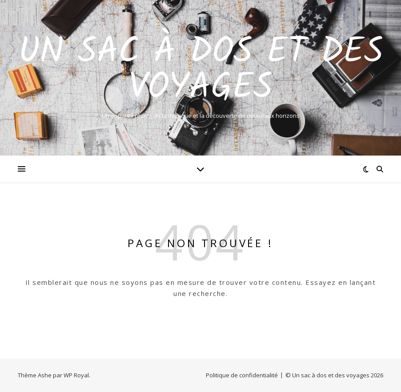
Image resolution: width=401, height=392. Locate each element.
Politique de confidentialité (242, 375)
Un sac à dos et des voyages (200, 70)
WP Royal (76, 375)
